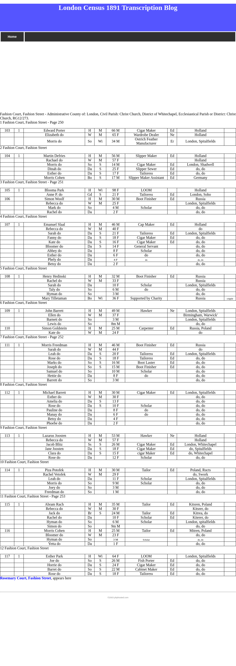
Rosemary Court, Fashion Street (25, 578)
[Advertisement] (118, 74)
